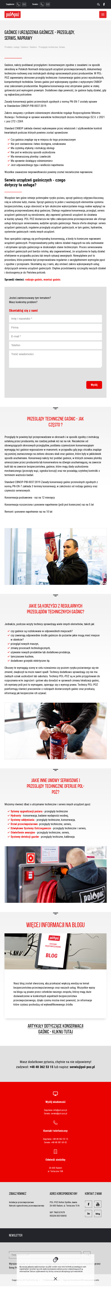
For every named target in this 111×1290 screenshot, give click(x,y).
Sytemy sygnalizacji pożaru (26, 811)
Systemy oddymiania (22, 819)
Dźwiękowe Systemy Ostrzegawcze (31, 828)
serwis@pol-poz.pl (82, 1067)
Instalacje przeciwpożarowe (21, 1202)
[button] (88, 1204)
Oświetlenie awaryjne (23, 832)
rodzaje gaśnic (33, 279)
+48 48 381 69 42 (59, 1142)
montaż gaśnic (52, 279)
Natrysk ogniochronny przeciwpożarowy (26, 1205)
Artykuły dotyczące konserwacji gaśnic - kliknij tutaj (55, 1028)
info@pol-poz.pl (60, 1110)
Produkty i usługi (11, 47)
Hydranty (16, 815)
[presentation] (80, 374)
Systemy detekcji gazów (25, 836)
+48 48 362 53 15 (41, 1067)
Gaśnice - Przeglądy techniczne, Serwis (47, 47)
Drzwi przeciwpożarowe (24, 824)
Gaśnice (24, 47)
